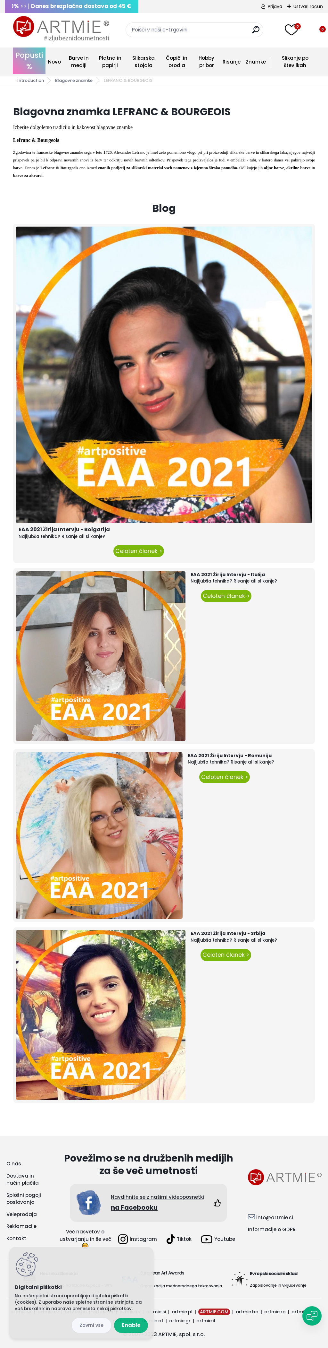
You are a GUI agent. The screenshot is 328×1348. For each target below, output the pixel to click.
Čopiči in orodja (176, 62)
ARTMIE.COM (214, 1312)
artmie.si (156, 1312)
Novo (54, 61)
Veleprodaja (21, 1214)
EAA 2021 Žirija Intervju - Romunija (230, 755)
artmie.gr (180, 1321)
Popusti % (29, 61)
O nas (13, 1163)
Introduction (30, 80)
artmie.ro (275, 1312)
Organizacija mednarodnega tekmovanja (181, 1286)
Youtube (218, 1239)
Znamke (256, 61)
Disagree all (91, 1325)
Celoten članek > (138, 551)
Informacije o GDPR (272, 1229)
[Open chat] (312, 1316)
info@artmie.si (274, 1217)
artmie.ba (247, 1312)
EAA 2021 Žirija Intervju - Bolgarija (64, 529)
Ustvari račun (308, 6)
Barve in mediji (79, 62)
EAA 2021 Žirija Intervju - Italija (228, 574)
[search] (255, 32)
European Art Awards (162, 1273)
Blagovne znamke (74, 80)
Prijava (275, 6)
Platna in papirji (110, 62)
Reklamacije (21, 1226)
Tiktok (179, 1239)
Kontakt (16, 1238)
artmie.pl (182, 1312)
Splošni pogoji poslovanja (23, 1199)
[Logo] (61, 29)
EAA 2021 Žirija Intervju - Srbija (228, 933)
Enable (131, 1325)
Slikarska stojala (143, 62)
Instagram (137, 1239)
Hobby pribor (206, 62)
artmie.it (206, 1321)
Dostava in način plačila (22, 1179)
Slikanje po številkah (295, 62)
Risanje (232, 61)
